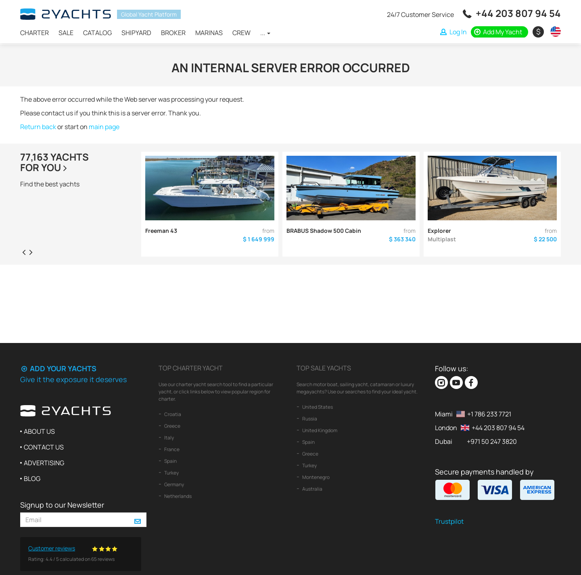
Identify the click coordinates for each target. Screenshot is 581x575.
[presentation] (23, 252)
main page (104, 126)
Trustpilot (449, 521)
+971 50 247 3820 (492, 441)
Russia (309, 418)
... (265, 32)
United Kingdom (319, 430)
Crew (241, 32)
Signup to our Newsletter (62, 505)
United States (317, 407)
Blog (32, 478)
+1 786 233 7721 (489, 414)
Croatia (172, 414)
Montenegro (315, 477)
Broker (173, 32)
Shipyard (136, 32)
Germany (173, 484)
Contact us (44, 447)
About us (39, 431)
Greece (171, 425)
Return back (38, 126)
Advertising (44, 462)
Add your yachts (58, 368)
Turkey (171, 472)
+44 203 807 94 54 (518, 13)
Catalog (97, 32)
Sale (66, 32)
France (171, 449)
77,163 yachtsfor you (54, 162)
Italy (168, 437)
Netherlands (177, 496)
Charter (34, 32)
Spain (170, 461)
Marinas (209, 32)
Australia (311, 488)
